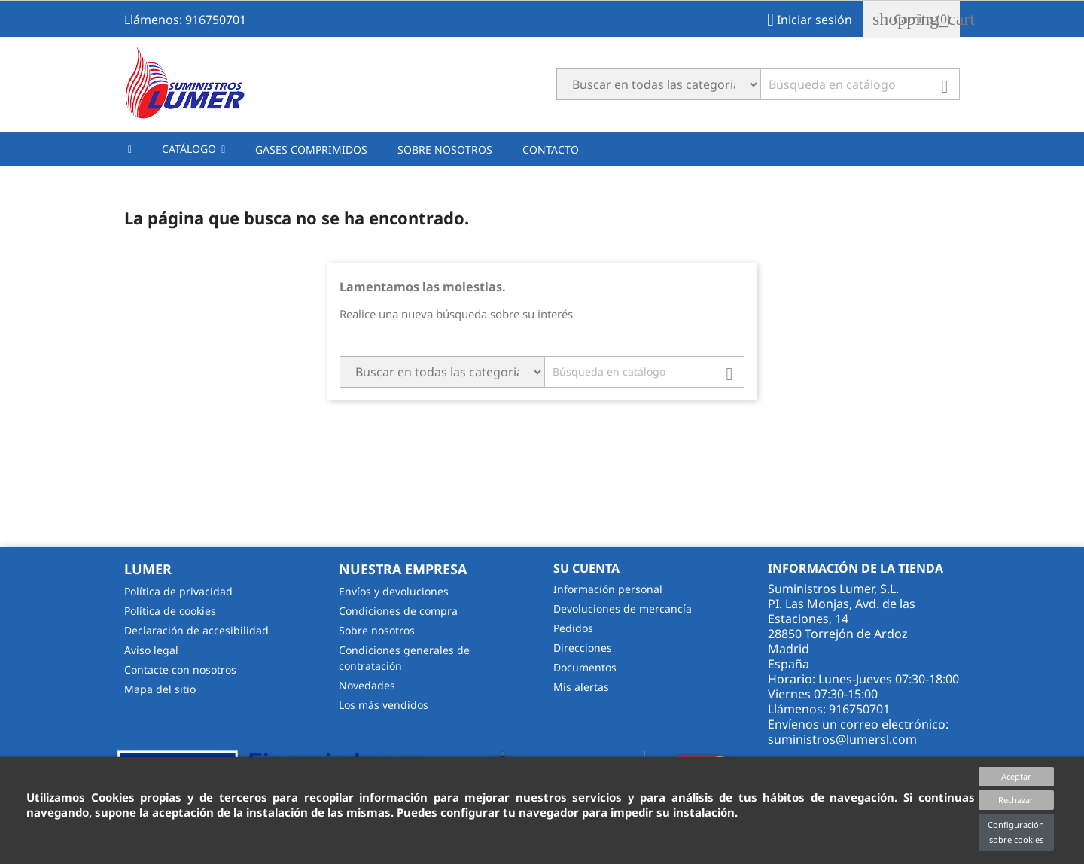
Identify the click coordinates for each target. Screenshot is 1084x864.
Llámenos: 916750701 (185, 19)
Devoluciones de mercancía (622, 608)
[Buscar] (860, 84)
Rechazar (1016, 799)
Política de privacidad (178, 591)
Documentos (585, 667)
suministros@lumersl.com (842, 739)
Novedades (367, 685)
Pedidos (573, 628)
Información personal (607, 589)
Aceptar (1016, 776)
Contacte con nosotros (180, 669)
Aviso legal (151, 650)
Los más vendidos (383, 705)
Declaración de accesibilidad (196, 630)
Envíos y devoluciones (394, 591)
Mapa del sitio (160, 689)
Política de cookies (170, 611)
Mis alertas (581, 687)
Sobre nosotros (377, 630)
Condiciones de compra (398, 611)
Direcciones (582, 647)
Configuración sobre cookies (1016, 832)
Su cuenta (586, 568)
